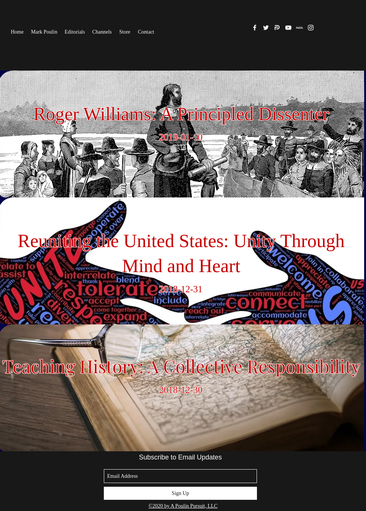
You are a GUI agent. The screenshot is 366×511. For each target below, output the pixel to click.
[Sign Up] (180, 493)
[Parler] (277, 27)
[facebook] (254, 27)
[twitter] (266, 27)
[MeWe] (299, 27)
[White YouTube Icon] (288, 27)
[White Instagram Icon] (310, 27)
